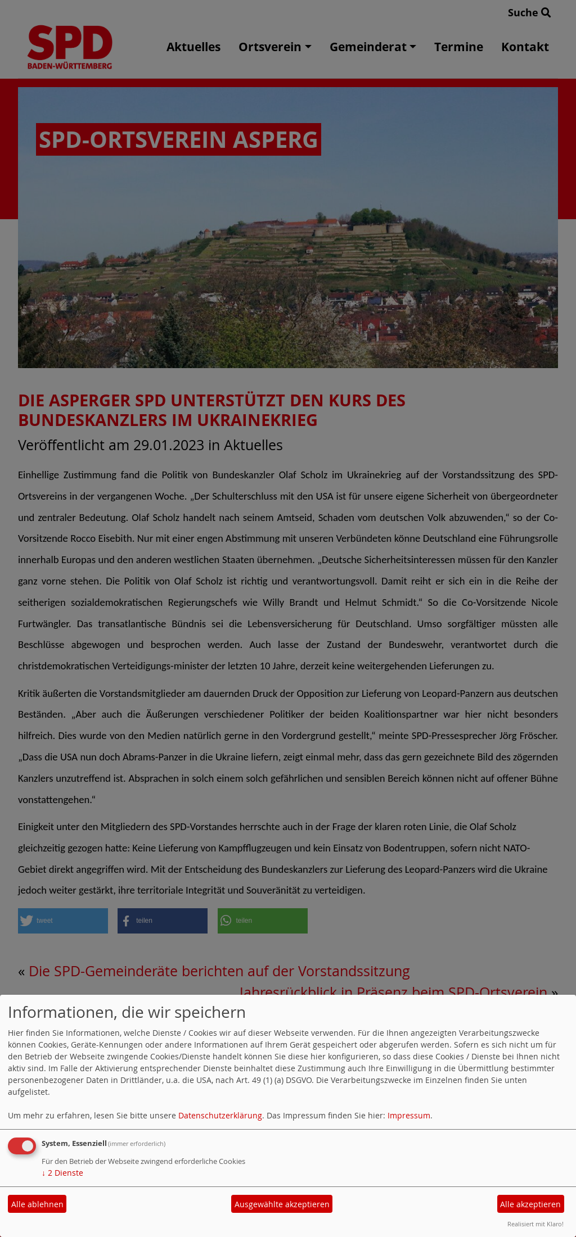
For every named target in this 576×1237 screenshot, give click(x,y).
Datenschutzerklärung (220, 1115)
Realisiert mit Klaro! (535, 1224)
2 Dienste (62, 1172)
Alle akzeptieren (530, 1204)
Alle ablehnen (37, 1204)
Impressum (409, 1115)
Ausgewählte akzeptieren (282, 1204)
